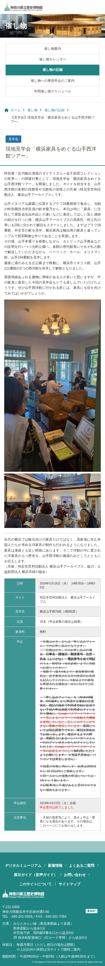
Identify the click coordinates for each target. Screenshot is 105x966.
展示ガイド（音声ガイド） (35, 875)
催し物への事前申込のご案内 (52, 81)
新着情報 (55, 865)
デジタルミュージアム (23, 865)
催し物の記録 (53, 70)
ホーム (16, 110)
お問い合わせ (75, 875)
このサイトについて (35, 884)
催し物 (32, 110)
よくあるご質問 (81, 865)
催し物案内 (52, 49)
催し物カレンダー (52, 59)
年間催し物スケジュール (52, 91)
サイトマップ (69, 884)
